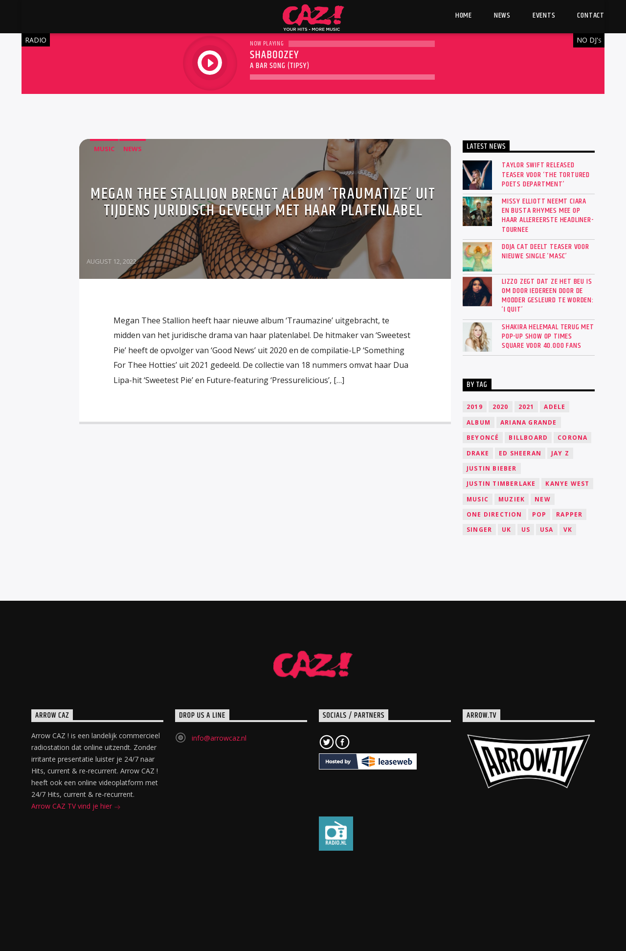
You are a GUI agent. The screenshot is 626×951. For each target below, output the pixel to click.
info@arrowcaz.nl (219, 738)
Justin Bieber (492, 468)
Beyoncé (483, 437)
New (543, 499)
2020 (500, 407)
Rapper (569, 514)
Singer (479, 529)
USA (547, 529)
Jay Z (560, 453)
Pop (539, 514)
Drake (478, 453)
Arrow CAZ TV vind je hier (76, 807)
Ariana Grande (528, 422)
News (132, 148)
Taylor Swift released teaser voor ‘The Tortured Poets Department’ (546, 174)
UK (506, 529)
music (478, 499)
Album (479, 422)
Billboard (528, 437)
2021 (526, 407)
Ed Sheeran (520, 453)
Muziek (511, 499)
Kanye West (567, 483)
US (525, 529)
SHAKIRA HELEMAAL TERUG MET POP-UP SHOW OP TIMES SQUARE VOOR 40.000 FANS (548, 336)
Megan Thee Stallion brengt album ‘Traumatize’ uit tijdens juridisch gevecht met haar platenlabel (262, 202)
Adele (554, 407)
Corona (572, 437)
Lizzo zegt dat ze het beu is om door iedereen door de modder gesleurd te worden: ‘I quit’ (548, 296)
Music (104, 148)
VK (567, 529)
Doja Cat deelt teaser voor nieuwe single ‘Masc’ (545, 251)
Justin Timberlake (501, 483)
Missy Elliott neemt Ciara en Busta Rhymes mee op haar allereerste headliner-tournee (548, 215)
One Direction (494, 514)
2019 (475, 407)
